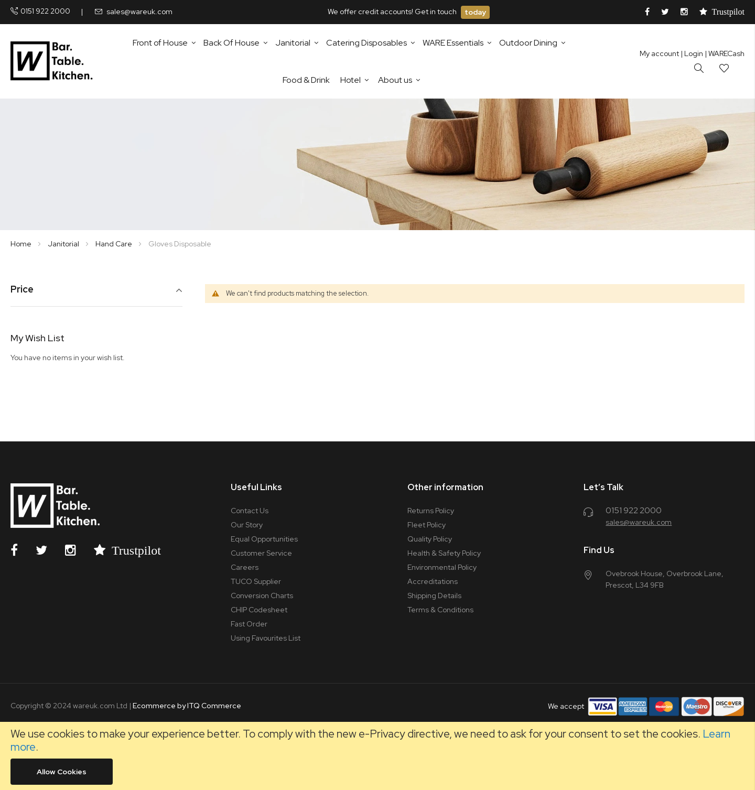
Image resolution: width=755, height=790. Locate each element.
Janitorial (64, 243)
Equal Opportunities (264, 539)
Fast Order (249, 624)
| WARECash (725, 53)
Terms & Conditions (440, 609)
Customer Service (261, 553)
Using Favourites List (265, 638)
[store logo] (53, 61)
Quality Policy (429, 539)
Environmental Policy (442, 567)
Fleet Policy (426, 524)
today (475, 12)
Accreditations (432, 581)
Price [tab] (22, 289)
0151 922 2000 (45, 11)
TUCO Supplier (256, 581)
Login (692, 53)
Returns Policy (430, 510)
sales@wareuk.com (139, 11)
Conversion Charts (262, 595)
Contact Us (249, 510)
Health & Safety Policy (444, 553)
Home (21, 243)
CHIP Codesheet (259, 609)
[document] (377, 756)
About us (395, 79)
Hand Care (114, 243)
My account (659, 53)
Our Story (247, 524)
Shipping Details (434, 595)
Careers (244, 567)
